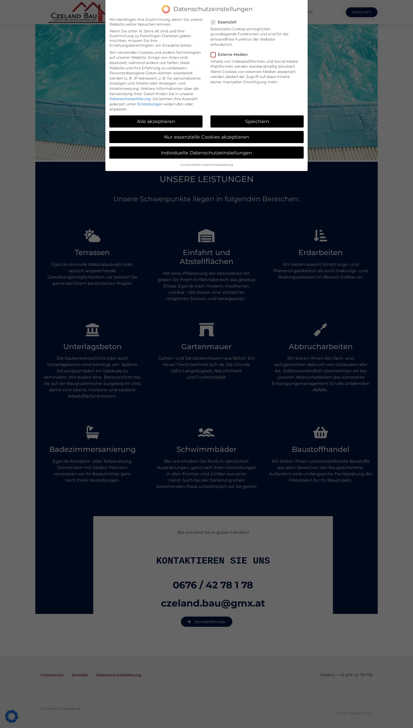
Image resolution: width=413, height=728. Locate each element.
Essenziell (225, 22)
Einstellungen (150, 104)
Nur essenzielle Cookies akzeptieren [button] (206, 137)
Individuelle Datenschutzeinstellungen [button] (206, 152)
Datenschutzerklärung (130, 98)
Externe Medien (230, 54)
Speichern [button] (257, 121)
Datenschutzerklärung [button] (217, 165)
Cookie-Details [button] (190, 165)
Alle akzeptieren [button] (156, 121)
